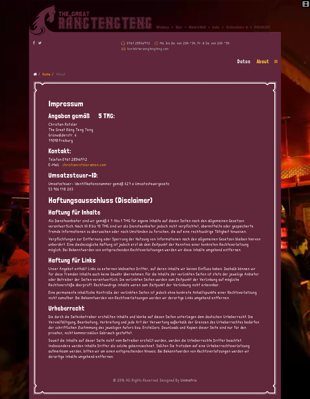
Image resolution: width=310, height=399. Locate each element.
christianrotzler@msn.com (84, 164)
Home (46, 74)
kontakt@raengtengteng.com (148, 48)
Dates (244, 61)
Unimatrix (189, 380)
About (263, 61)
